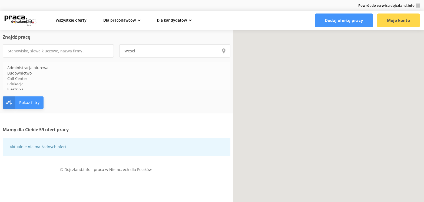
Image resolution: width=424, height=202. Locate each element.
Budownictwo (116, 73)
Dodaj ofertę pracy (344, 20)
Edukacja (116, 84)
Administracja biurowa (116, 67)
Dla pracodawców (119, 20)
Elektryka (116, 89)
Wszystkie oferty (71, 20)
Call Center (116, 78)
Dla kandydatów (172, 20)
